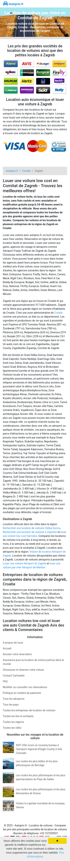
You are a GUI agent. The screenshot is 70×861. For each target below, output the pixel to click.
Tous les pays (11, 704)
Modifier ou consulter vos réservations (25, 687)
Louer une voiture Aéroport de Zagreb (24, 563)
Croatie (58, 312)
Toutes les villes (12, 727)
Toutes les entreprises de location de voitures (29, 710)
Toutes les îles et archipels (18, 716)
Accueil (7, 648)
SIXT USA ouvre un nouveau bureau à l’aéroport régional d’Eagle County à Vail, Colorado (39, 749)
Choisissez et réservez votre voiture (23, 669)
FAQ (5, 681)
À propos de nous (13, 642)
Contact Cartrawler (14, 675)
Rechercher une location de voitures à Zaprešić (30, 532)
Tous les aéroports (13, 698)
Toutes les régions (13, 721)
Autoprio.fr (13, 4)
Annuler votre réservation (17, 654)
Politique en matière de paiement (22, 692)
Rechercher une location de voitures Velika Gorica (31, 528)
